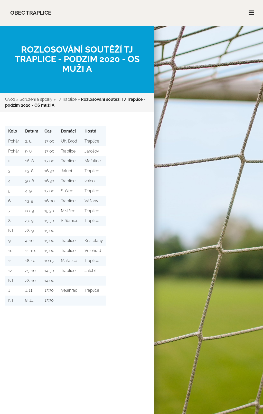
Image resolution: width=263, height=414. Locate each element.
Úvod (10, 99)
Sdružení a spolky (36, 99)
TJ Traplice (67, 99)
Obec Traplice (30, 12)
